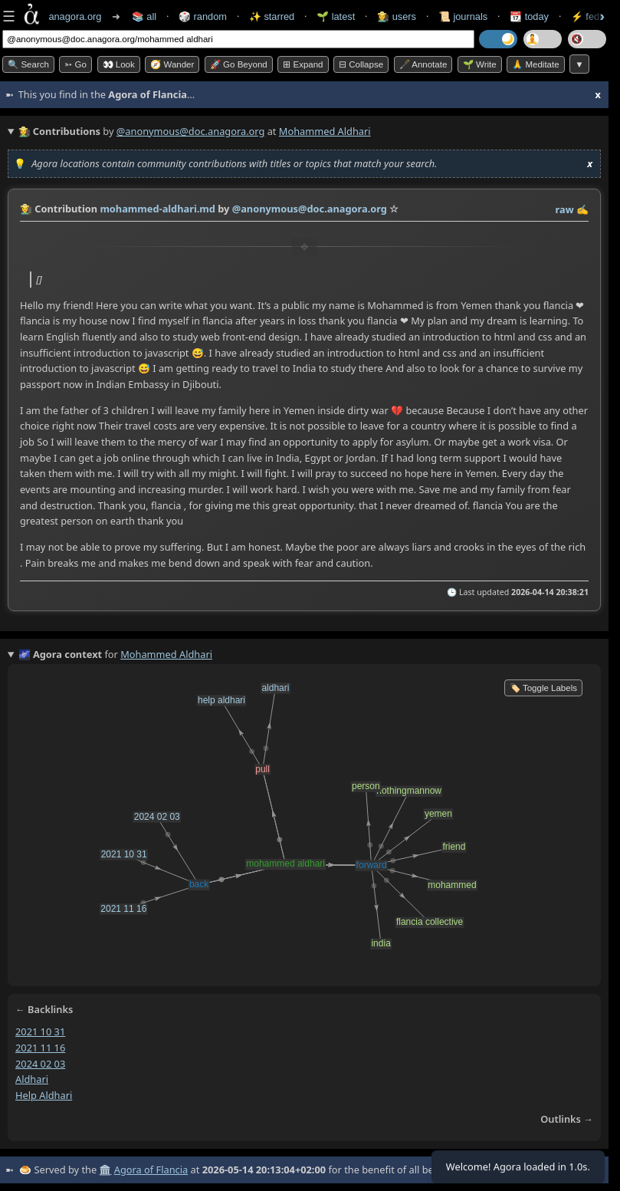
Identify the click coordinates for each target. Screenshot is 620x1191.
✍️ (582, 209)
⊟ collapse (361, 64)
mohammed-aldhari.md (157, 208)
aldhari (31, 1079)
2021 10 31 (40, 1031)
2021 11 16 (40, 1047)
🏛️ (105, 1169)
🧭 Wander (172, 64)
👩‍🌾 (26, 208)
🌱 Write (480, 64)
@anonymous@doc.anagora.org (190, 131)
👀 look (119, 64)
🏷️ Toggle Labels (543, 688)
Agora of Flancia (151, 1169)
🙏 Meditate (535, 64)
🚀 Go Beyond (238, 64)
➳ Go (75, 64)
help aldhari (43, 1095)
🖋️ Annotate (423, 64)
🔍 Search (28, 64)
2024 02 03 (40, 1064)
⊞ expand (303, 64)
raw (565, 209)
